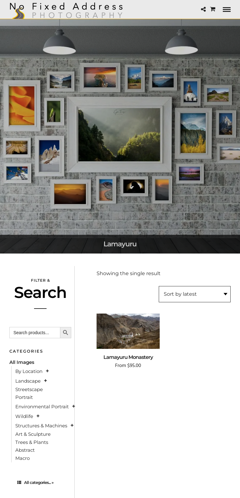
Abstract (25, 450)
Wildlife (24, 416)
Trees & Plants (31, 442)
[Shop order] (195, 294)
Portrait (24, 397)
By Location (28, 371)
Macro (22, 458)
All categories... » (35, 482)
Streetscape (29, 389)
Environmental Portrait (42, 407)
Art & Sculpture (33, 434)
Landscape (28, 381)
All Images (21, 362)
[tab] (40, 482)
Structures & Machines (41, 426)
